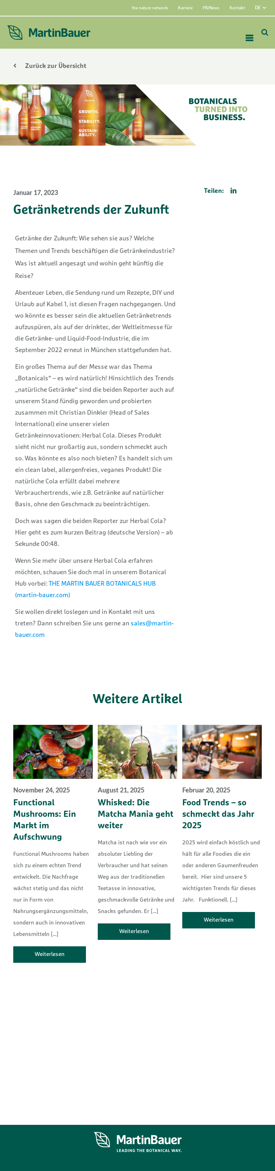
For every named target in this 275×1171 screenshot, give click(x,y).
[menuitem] (265, 7)
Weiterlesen (49, 954)
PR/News (211, 8)
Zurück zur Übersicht (49, 66)
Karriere (185, 8)
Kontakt (237, 8)
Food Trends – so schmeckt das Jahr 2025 (218, 814)
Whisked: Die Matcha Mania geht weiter (135, 814)
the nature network (150, 8)
